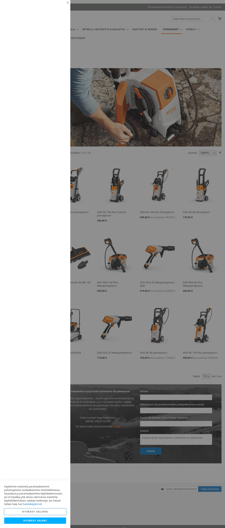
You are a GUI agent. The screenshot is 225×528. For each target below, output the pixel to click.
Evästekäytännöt (32, 504)
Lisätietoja (59, 32)
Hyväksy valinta (35, 511)
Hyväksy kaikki (35, 520)
